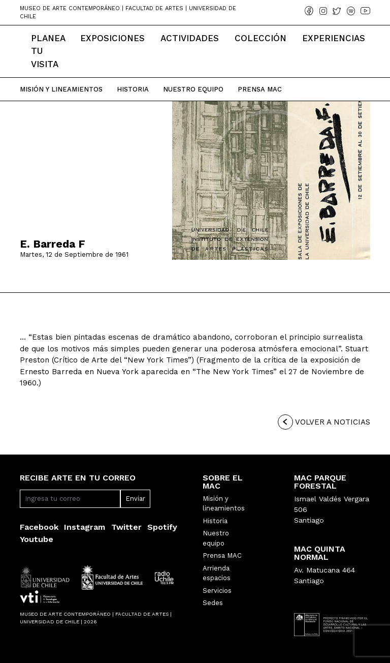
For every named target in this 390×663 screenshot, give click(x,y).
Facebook (39, 527)
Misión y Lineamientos (61, 89)
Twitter (126, 527)
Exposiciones (112, 38)
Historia (133, 89)
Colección (260, 38)
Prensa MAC (222, 555)
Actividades (189, 38)
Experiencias (333, 38)
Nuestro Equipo (193, 89)
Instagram (84, 527)
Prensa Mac (260, 89)
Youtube (36, 539)
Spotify (162, 527)
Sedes (213, 603)
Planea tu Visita (48, 51)
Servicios (217, 590)
